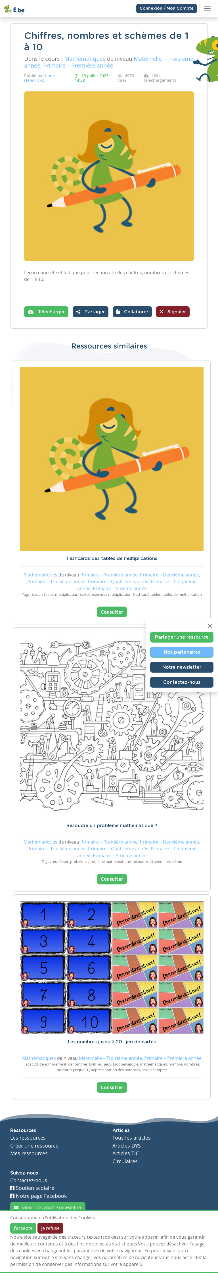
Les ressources (28, 1137)
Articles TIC (125, 1153)
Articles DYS (126, 1145)
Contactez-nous (181, 682)
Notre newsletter (181, 667)
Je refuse (50, 1228)
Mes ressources (29, 1153)
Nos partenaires (182, 652)
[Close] (210, 625)
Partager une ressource (182, 637)
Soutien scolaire (32, 1188)
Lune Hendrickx (39, 78)
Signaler (173, 311)
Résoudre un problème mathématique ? (111, 825)
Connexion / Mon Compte (167, 9)
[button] (132, 311)
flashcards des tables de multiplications (111, 558)
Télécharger (46, 311)
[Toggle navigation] (207, 8)
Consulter (112, 612)
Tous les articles (131, 1137)
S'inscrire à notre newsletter (48, 1207)
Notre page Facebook (38, 1196)
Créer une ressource (34, 1145)
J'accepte (23, 1228)
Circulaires (125, 1161)
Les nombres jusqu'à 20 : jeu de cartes (112, 1042)
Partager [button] (90, 311)
